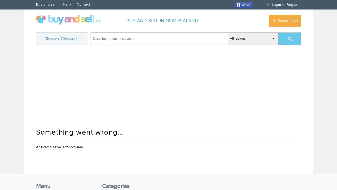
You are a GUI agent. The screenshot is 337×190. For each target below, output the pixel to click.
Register (294, 5)
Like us (244, 5)
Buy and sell (46, 4)
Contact (83, 4)
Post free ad (288, 21)
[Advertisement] (168, 87)
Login (276, 5)
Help (67, 4)
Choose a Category (62, 38)
